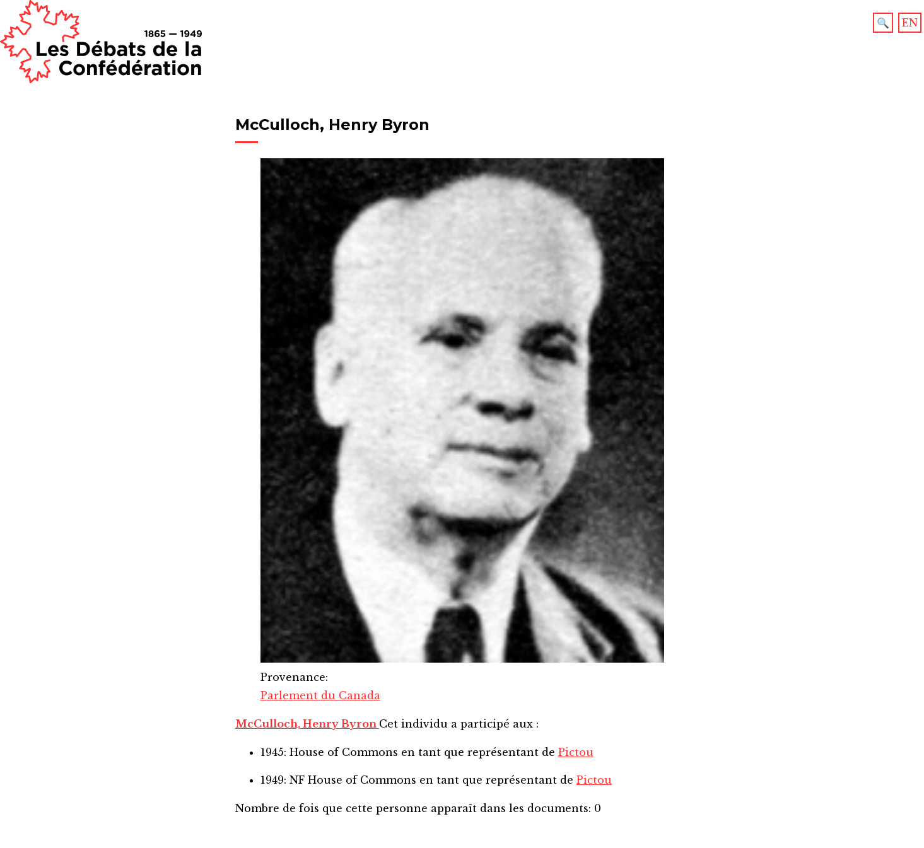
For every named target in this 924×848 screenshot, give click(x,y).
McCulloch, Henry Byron (307, 723)
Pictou (576, 752)
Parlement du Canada (320, 695)
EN (910, 22)
